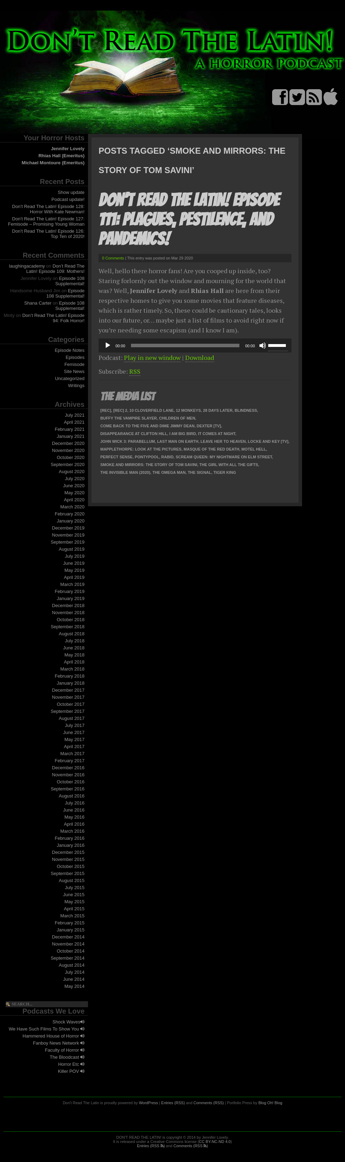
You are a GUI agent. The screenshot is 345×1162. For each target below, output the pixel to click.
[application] (195, 345)
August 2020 (71, 471)
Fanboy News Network (58, 1043)
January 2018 (70, 683)
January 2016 (70, 845)
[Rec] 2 (120, 410)
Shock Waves (68, 1022)
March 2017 (72, 753)
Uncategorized (69, 378)
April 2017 (74, 746)
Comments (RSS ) (191, 1146)
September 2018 (67, 626)
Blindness (246, 410)
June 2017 (73, 732)
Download (199, 357)
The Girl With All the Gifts (228, 465)
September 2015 (67, 873)
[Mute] (262, 345)
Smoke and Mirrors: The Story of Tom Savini (148, 465)
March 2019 (72, 584)
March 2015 (72, 915)
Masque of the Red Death (211, 449)
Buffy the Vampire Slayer (128, 418)
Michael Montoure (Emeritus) (53, 162)
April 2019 (74, 577)
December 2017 (68, 690)
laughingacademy (27, 266)
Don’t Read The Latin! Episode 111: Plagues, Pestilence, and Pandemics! (189, 219)
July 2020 (74, 478)
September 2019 (67, 542)
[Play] (107, 345)
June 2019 (73, 563)
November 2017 (68, 697)
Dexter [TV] (209, 426)
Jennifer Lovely (67, 148)
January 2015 (70, 929)
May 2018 (74, 655)
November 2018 (68, 612)
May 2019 (74, 570)
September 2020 (67, 464)
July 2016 (74, 803)
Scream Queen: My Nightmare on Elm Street (224, 457)
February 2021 (69, 429)
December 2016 (68, 767)
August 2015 (71, 880)
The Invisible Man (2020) (125, 472)
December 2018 (68, 605)
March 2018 (72, 669)
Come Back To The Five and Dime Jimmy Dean (147, 426)
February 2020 (69, 513)
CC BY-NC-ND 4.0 (215, 1141)
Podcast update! (67, 199)
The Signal (199, 472)
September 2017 (67, 711)
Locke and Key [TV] (268, 441)
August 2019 (71, 549)
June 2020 (73, 485)
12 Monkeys (188, 410)
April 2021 (74, 422)
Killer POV (71, 1071)
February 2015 (69, 922)
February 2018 (69, 676)
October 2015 (70, 866)
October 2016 (70, 781)
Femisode (74, 364)
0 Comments (113, 258)
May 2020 (74, 492)
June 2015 (73, 894)
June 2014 (73, 979)
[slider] (185, 345)
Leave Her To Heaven (223, 441)
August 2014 (71, 965)
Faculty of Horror (64, 1050)
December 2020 (68, 443)
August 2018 (71, 633)
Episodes (75, 357)
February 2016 (69, 838)
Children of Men (177, 418)
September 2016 (67, 788)
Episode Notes (69, 350)
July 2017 (74, 725)
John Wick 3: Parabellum (127, 441)
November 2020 (68, 450)
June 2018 (73, 647)
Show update (71, 192)
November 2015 (68, 859)
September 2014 (67, 958)
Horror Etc (71, 1064)
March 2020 (72, 506)
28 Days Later (218, 410)
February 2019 (69, 591)
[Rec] (105, 410)
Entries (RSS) (173, 1103)
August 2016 (71, 796)
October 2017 (70, 704)
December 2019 (68, 528)
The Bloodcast (67, 1057)
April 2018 (74, 662)
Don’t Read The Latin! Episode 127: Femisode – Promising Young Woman (46, 221)
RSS (134, 371)
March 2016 (72, 831)
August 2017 (71, 718)
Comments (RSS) (209, 1103)
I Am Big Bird (182, 434)
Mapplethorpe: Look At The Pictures (140, 449)
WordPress (148, 1103)
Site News (74, 371)
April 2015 (74, 908)
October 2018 (70, 619)
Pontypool (147, 457)
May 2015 (74, 901)
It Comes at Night (216, 434)
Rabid (167, 457)
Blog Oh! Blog (270, 1103)
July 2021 (74, 415)
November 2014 (68, 944)
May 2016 (74, 817)
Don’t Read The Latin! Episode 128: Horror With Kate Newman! (48, 209)
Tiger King (224, 472)
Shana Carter (37, 303)
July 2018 (74, 640)
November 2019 (68, 535)
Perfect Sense (116, 457)
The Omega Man (169, 472)
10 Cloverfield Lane (152, 410)
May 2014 (74, 986)
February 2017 (69, 760)
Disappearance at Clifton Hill (133, 434)
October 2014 (70, 951)
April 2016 (74, 824)
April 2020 (74, 499)
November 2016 (68, 774)
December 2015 (68, 852)
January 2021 (70, 436)
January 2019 (70, 598)
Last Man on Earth (177, 441)
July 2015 (74, 887)
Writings (76, 385)
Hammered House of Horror (53, 1036)
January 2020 (70, 521)
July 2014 (74, 972)
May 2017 (74, 739)
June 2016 (73, 810)
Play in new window (152, 357)
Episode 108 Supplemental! (69, 281)
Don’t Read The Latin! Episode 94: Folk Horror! (53, 318)
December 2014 (68, 937)
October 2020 (70, 457)
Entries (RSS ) (151, 1146)
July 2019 (74, 556)
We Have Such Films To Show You (46, 1029)
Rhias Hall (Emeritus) (61, 155)
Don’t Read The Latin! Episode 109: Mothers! (55, 268)
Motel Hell (254, 449)
